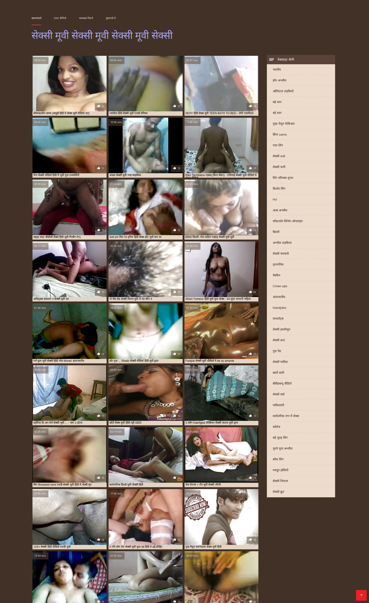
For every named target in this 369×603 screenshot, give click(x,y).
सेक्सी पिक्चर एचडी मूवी (306, 584)
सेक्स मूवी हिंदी (93, 584)
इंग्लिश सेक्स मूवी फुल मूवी (85, 578)
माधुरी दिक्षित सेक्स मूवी (149, 581)
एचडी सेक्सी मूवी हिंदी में (137, 578)
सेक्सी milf (279, 156)
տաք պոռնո (174, 594)
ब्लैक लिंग (278, 460)
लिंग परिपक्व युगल (283, 178)
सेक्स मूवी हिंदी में (112, 584)
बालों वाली (278, 373)
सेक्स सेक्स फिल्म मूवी (134, 584)
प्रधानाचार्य (36, 18)
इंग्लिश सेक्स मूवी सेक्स (111, 578)
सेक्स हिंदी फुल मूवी (176, 584)
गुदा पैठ (277, 351)
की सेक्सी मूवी (218, 578)
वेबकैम (276, 275)
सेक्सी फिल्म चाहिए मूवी (53, 586)
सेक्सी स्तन (279, 340)
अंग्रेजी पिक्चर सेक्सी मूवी (57, 578)
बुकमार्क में (111, 18)
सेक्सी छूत (278, 492)
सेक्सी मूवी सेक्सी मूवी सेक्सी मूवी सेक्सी (232, 594)
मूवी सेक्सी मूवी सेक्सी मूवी (228, 581)
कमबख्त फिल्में (86, 18)
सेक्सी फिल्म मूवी (77, 586)
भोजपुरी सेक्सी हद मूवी (123, 581)
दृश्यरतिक (278, 265)
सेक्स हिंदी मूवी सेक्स (217, 584)
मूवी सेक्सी (169, 581)
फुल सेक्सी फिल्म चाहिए (57, 581)
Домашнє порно (44, 594)
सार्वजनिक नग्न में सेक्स (286, 416)
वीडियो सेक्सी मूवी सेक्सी (310, 581)
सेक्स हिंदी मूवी (196, 584)
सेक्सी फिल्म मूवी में (124, 586)
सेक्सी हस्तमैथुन (281, 330)
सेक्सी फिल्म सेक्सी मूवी (149, 586)
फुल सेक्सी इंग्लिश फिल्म (308, 578)
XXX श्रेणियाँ (60, 18)
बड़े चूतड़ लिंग (280, 438)
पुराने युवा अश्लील (283, 449)
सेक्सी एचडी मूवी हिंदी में (259, 584)
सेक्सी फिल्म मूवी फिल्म (100, 586)
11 (156, 543)
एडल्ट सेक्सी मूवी (161, 578)
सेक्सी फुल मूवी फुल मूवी (175, 586)
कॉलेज (276, 427)
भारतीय (277, 70)
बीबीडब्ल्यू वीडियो (282, 384)
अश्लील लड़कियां (282, 243)
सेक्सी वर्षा (279, 395)
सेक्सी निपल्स (280, 481)
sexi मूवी (36, 578)
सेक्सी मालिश (280, 362)
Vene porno (67, 594)
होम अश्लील (279, 81)
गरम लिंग (278, 146)
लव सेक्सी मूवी (288, 581)
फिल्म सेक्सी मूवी (263, 578)
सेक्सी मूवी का (210, 586)
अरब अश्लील (280, 211)
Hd (275, 200)
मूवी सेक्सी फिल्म (186, 581)
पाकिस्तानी (278, 405)
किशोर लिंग (279, 189)
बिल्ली (276, 232)
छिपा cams (280, 135)
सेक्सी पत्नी (279, 167)
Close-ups (280, 286)
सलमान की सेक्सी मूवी (71, 584)
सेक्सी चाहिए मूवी (283, 584)
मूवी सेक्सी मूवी (205, 581)
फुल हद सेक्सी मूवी (81, 581)
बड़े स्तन (277, 102)
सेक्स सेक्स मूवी (156, 584)
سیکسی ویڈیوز (121, 594)
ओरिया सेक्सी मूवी (181, 578)
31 (167, 543)
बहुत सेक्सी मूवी (101, 581)
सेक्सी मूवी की (227, 586)
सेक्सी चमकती (281, 254)
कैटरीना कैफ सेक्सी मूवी (240, 578)
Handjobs (279, 308)
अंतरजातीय (279, 297)
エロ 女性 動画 (262, 594)
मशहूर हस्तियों (280, 470)
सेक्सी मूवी (195, 586)
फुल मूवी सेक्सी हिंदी (284, 578)
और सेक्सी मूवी (200, 578)
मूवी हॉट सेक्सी (270, 581)
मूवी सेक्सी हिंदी (252, 581)
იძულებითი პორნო (198, 594)
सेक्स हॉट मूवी (237, 584)
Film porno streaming (289, 594)
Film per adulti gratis (94, 594)
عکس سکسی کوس (57, 596)
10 (151, 543)
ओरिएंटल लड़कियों (283, 91)
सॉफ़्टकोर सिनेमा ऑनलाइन (288, 221)
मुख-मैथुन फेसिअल (284, 124)
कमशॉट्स (278, 319)
